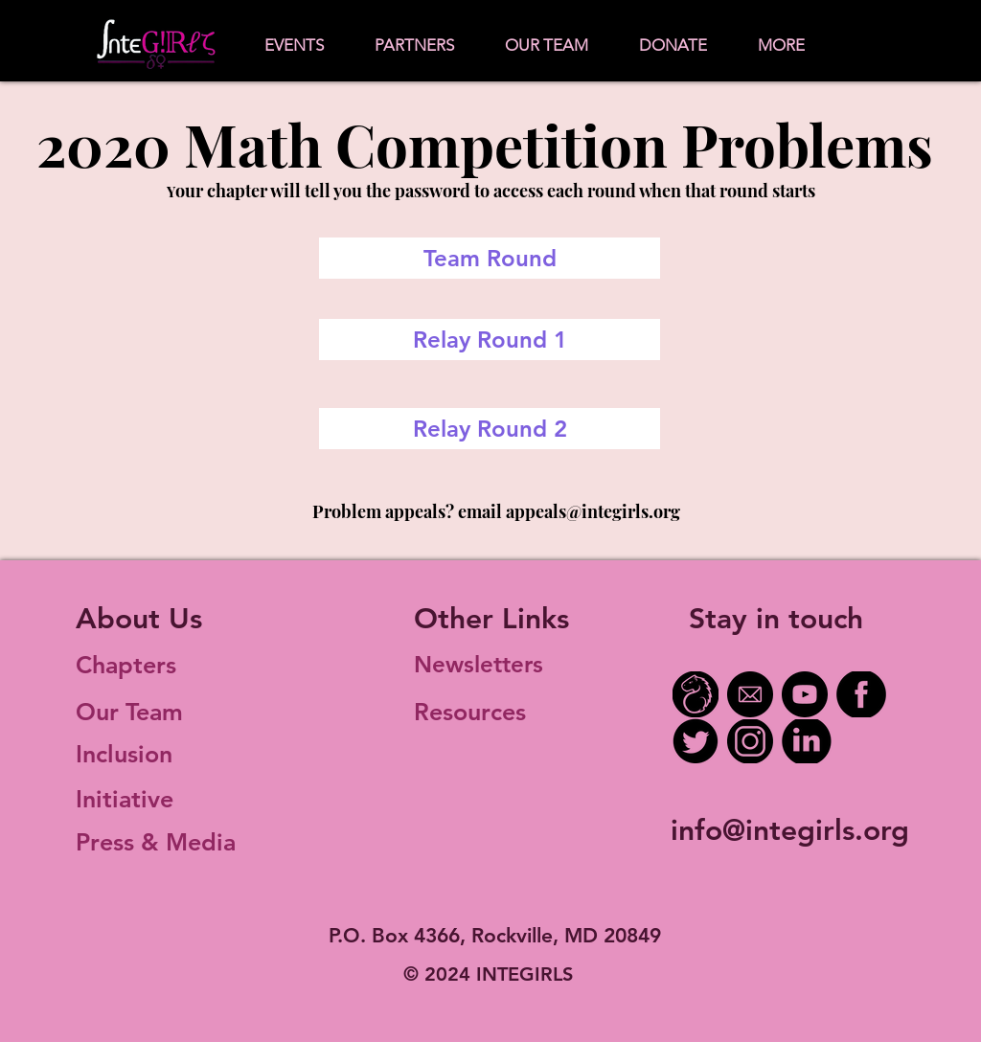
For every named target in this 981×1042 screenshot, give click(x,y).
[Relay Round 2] (489, 428)
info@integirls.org (790, 830)
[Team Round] (489, 258)
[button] (294, 45)
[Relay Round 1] (489, 339)
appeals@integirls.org (593, 511)
